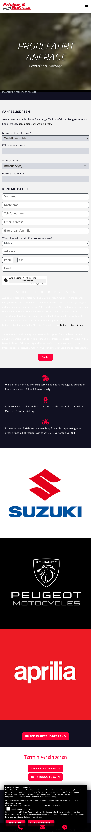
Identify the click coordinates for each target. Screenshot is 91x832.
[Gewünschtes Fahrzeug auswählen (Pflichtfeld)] (45, 138)
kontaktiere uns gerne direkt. (35, 123)
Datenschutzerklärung (71, 325)
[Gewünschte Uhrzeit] (45, 179)
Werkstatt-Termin (45, 768)
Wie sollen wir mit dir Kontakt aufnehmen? (27, 244)
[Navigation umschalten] (86, 6)
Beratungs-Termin (45, 777)
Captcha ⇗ (38, 284)
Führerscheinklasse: (13, 145)
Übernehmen (15, 823)
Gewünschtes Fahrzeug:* (16, 133)
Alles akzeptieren (41, 823)
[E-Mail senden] (42, 828)
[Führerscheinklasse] (45, 151)
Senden (45, 357)
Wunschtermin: (11, 160)
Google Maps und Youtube (21, 809)
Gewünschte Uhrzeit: (14, 173)
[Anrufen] (20, 828)
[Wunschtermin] (45, 166)
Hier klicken (27, 280)
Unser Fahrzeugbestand (45, 736)
